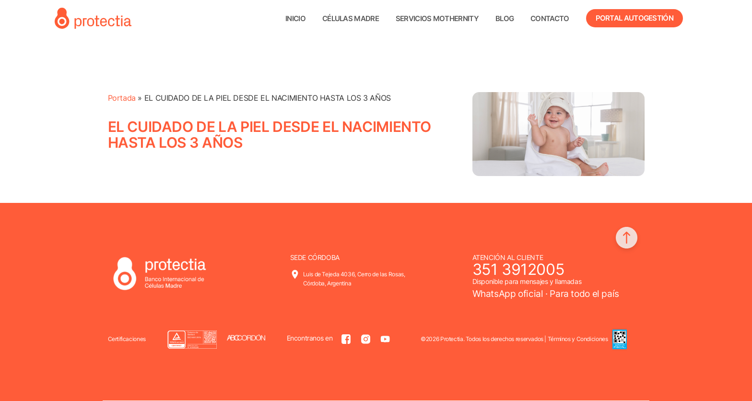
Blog (504, 18)
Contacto (549, 18)
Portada (122, 98)
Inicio (295, 18)
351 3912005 (518, 269)
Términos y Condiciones (578, 338)
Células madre (350, 18)
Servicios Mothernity (437, 18)
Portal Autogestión (634, 18)
